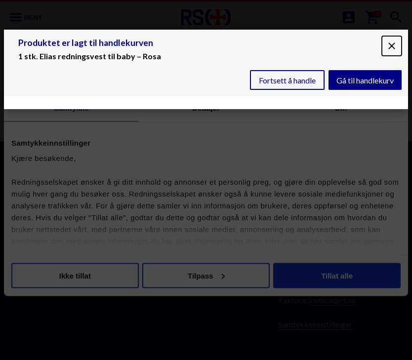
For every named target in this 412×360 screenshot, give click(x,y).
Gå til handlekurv (365, 80)
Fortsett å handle (287, 80)
